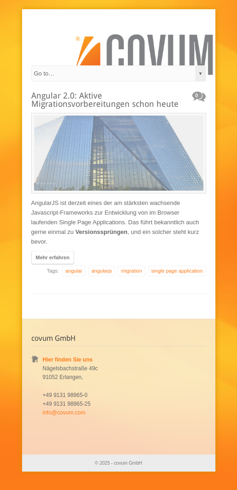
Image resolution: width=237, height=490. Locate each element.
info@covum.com (64, 412)
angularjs (102, 271)
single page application (177, 271)
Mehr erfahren (52, 257)
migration (131, 271)
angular (73, 271)
